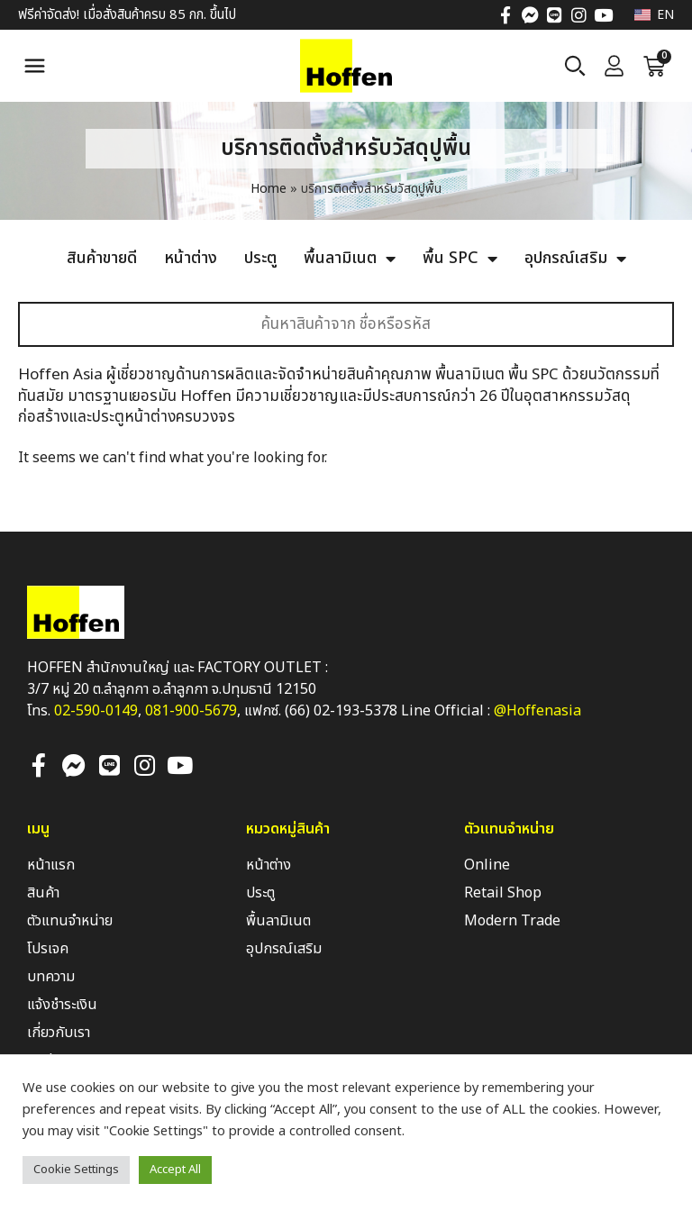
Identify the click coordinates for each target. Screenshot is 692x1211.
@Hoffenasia (537, 711)
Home (268, 188)
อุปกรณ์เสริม (575, 258)
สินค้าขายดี (102, 258)
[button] (35, 66)
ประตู (260, 258)
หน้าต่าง (190, 258)
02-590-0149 (96, 711)
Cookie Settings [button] (76, 1170)
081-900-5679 (191, 711)
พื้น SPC (460, 258)
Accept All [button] (175, 1170)
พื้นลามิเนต (350, 258)
